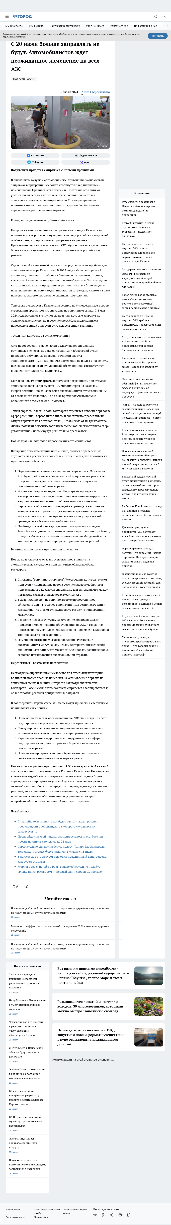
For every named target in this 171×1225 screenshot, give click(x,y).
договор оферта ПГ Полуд (18, 1183)
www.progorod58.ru (31, 1113)
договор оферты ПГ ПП (17, 1186)
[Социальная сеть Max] (85, 162)
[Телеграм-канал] (35, 162)
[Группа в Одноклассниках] (103, 1087)
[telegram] (27, 886)
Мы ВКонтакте (14, 25)
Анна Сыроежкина (95, 92)
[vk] (16, 886)
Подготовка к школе (15, 1089)
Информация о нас (145, 25)
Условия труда (42, 1102)
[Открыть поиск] (156, 16)
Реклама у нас (119, 25)
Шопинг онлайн (13, 1082)
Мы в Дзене (36, 25)
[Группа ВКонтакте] (35, 155)
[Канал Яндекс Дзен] (120, 1087)
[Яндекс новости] (85, 155)
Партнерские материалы (65, 25)
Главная (69, 1102)
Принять (158, 35)
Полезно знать (41, 1089)
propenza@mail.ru (49, 1123)
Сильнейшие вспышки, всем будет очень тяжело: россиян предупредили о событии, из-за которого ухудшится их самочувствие (58, 826)
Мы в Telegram (95, 25)
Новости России (24, 79)
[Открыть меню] (7, 16)
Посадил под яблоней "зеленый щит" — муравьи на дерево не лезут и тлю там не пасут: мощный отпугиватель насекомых (60, 913)
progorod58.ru (56, 1149)
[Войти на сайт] (164, 16)
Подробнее (159, 1194)
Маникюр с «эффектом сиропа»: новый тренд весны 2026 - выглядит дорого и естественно (60, 931)
